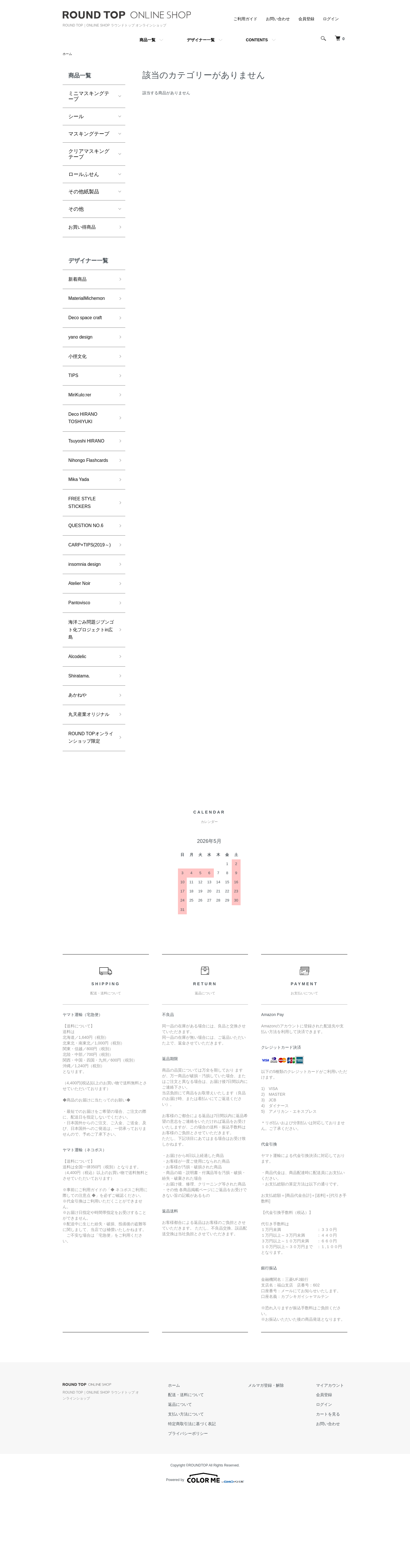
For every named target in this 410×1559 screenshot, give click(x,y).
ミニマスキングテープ (88, 97)
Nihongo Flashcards (80, 478)
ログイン (331, 19)
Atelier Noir (81, 622)
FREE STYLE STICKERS (84, 527)
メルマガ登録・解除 (276, 1453)
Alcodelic (78, 701)
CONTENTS (257, 40)
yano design (82, 342)
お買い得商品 (83, 228)
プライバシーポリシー (204, 1501)
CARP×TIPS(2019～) (89, 577)
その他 (76, 209)
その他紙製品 (83, 192)
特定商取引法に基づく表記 (208, 1491)
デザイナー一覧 (201, 40)
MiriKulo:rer (81, 404)
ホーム (68, 54)
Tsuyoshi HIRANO (89, 453)
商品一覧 (147, 40)
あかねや (78, 741)
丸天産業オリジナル (88, 766)
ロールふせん (83, 175)
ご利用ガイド (245, 19)
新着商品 (78, 281)
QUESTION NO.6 (88, 552)
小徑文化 (78, 363)
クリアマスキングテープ (88, 154)
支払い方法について (202, 1482)
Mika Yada (80, 503)
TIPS (74, 383)
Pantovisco (80, 643)
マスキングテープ (88, 134)
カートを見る (331, 1482)
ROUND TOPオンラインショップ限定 (88, 799)
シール (76, 117)
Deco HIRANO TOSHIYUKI (85, 428)
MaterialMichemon (89, 302)
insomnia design (86, 602)
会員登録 (306, 19)
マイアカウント (333, 1453)
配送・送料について (202, 1462)
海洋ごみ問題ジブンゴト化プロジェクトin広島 (88, 671)
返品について (196, 1472)
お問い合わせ (278, 19)
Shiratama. (80, 721)
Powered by (205, 1545)
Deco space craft (87, 322)
